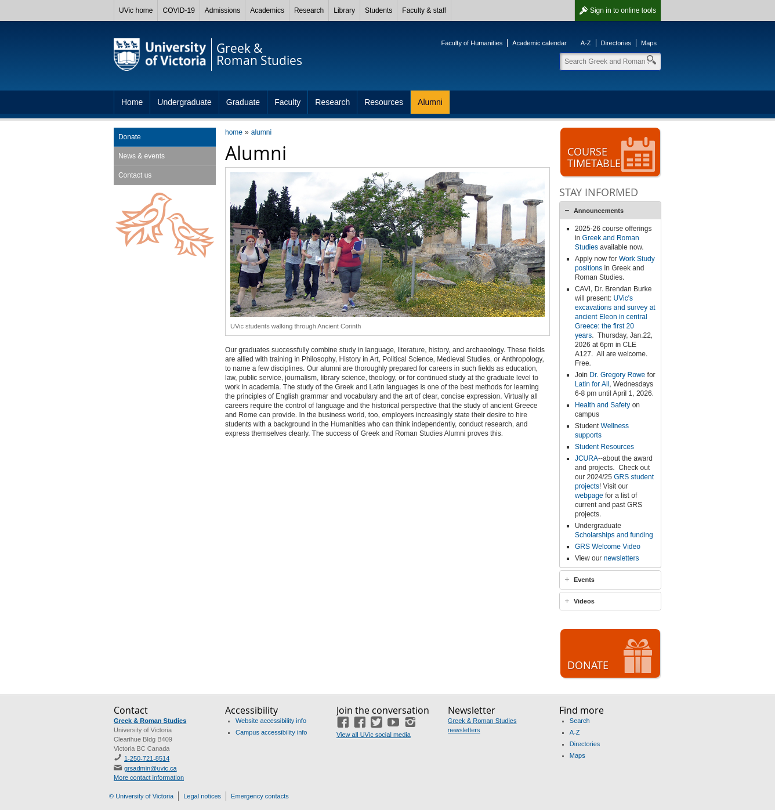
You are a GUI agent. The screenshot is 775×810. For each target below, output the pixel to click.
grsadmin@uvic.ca (150, 768)
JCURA (586, 458)
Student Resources (604, 447)
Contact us (134, 175)
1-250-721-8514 (146, 758)
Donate (129, 137)
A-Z (586, 42)
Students (378, 10)
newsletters (621, 558)
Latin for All (592, 384)
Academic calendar (539, 42)
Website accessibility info (271, 720)
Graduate (243, 102)
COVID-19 (178, 10)
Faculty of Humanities (471, 42)
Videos (584, 601)
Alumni (430, 102)
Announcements (599, 210)
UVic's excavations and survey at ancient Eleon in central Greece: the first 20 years (615, 316)
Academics (267, 10)
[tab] (610, 210)
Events (584, 579)
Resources (383, 102)
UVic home (136, 10)
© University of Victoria (141, 796)
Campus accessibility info (271, 732)
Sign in (623, 10)
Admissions (222, 10)
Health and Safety (602, 405)
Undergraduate (184, 102)
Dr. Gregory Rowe (617, 375)
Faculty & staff (424, 10)
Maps (649, 42)
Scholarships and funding (614, 535)
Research (309, 10)
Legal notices (202, 796)
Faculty (287, 102)
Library (344, 10)
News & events (141, 156)
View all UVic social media (373, 734)
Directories (616, 42)
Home (132, 102)
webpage (589, 495)
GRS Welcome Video (607, 547)
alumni (261, 132)
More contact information (149, 777)
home (233, 132)
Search (580, 720)
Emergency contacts (260, 796)
